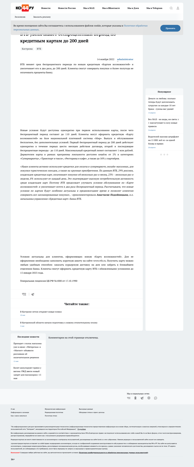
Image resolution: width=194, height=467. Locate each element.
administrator (125, 59)
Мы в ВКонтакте (111, 8)
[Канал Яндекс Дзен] (149, 398)
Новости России (67, 8)
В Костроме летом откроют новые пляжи (76, 313)
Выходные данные (86, 409)
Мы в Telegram (154, 8)
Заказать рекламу (42, 17)
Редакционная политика (54, 412)
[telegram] (33, 294)
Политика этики (51, 416)
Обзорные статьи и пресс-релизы (91, 412)
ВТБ (39, 48)
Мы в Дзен (133, 8)
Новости (46, 8)
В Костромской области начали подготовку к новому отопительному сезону (76, 324)
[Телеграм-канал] (142, 398)
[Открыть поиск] (171, 8)
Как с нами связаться (19, 416)
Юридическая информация (55, 409)
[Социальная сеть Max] (155, 398)
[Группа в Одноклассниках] (135, 398)
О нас (13, 409)
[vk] (24, 294)
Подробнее (81, 429)
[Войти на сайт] (178, 8)
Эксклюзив (20, 17)
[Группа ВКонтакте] (128, 398)
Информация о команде (20, 412)
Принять (170, 28)
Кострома (27, 48)
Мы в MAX (89, 8)
